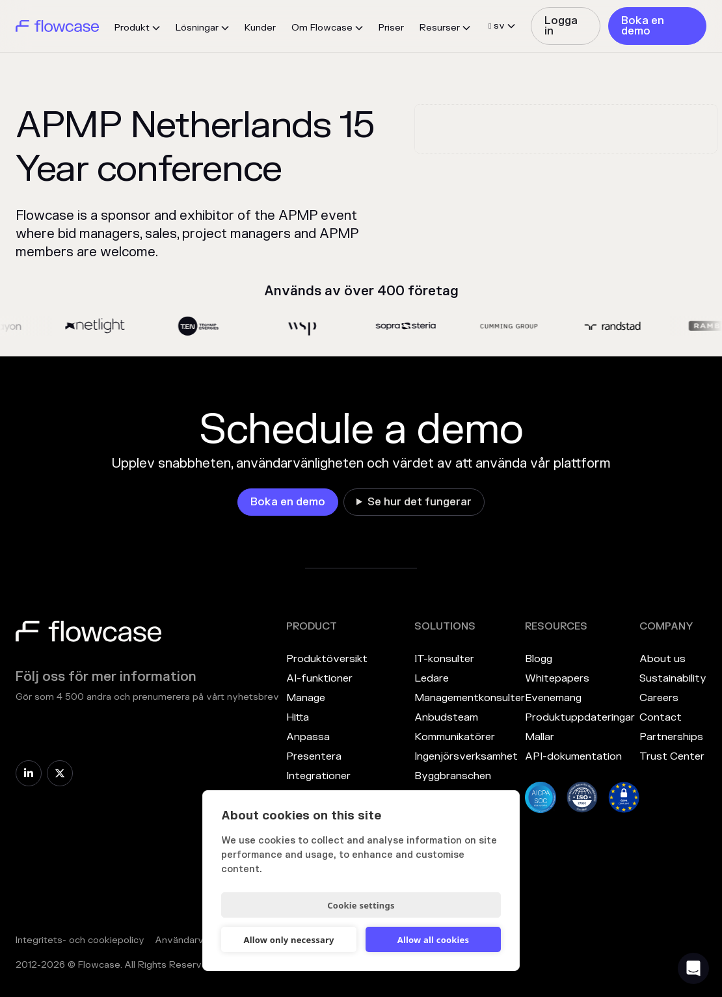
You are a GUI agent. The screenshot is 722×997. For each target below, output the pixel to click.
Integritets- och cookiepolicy (80, 940)
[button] (137, 28)
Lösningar (197, 27)
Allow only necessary (288, 940)
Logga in (561, 26)
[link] (565, 26)
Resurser (440, 27)
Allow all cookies (433, 940)
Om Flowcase (322, 27)
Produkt (132, 27)
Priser (391, 27)
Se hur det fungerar (420, 502)
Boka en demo (642, 26)
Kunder (260, 27)
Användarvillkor (189, 940)
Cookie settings (360, 905)
